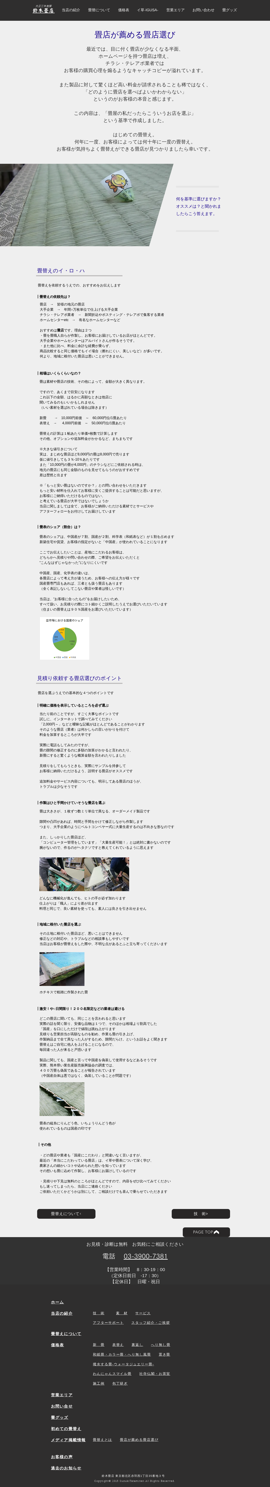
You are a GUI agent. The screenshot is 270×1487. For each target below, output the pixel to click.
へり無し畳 (160, 1345)
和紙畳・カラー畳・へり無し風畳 (122, 1354)
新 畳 (99, 1345)
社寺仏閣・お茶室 (154, 1374)
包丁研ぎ (120, 1383)
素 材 (122, 1313)
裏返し (137, 1345)
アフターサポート (108, 1323)
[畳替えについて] (66, 1214)
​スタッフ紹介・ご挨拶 (150, 1323)
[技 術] (201, 1214)
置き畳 (164, 1354)
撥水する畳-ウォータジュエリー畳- (123, 1364)
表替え (118, 1345)
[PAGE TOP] (206, 1232)
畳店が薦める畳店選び (139, 1440)
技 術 (99, 1313)
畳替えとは (102, 1440)
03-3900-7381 (146, 1256)
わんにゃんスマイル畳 (112, 1374)
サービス (143, 1313)
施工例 (99, 1383)
